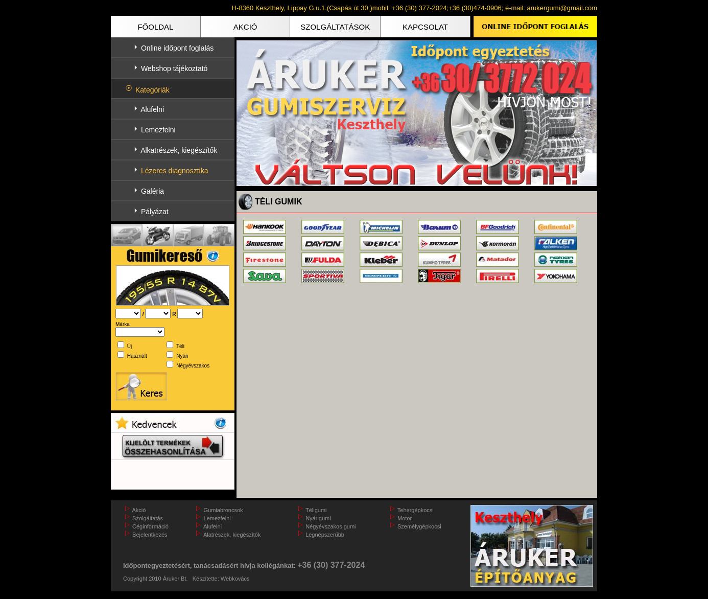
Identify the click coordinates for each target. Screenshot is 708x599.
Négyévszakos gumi (330, 526)
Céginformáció (150, 526)
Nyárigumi (318, 518)
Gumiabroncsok (223, 510)
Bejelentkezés (150, 535)
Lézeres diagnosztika (174, 171)
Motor (404, 518)
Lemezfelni (158, 130)
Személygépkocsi (419, 526)
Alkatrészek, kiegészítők (178, 150)
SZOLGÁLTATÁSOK (335, 26)
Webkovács (235, 578)
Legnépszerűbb (324, 535)
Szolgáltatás (147, 518)
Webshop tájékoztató (174, 68)
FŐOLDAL (155, 26)
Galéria (152, 191)
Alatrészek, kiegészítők (232, 535)
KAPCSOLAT (425, 26)
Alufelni (152, 109)
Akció (139, 510)
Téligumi (316, 510)
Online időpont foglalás (177, 48)
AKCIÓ (245, 26)
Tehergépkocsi (415, 510)
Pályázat (155, 212)
